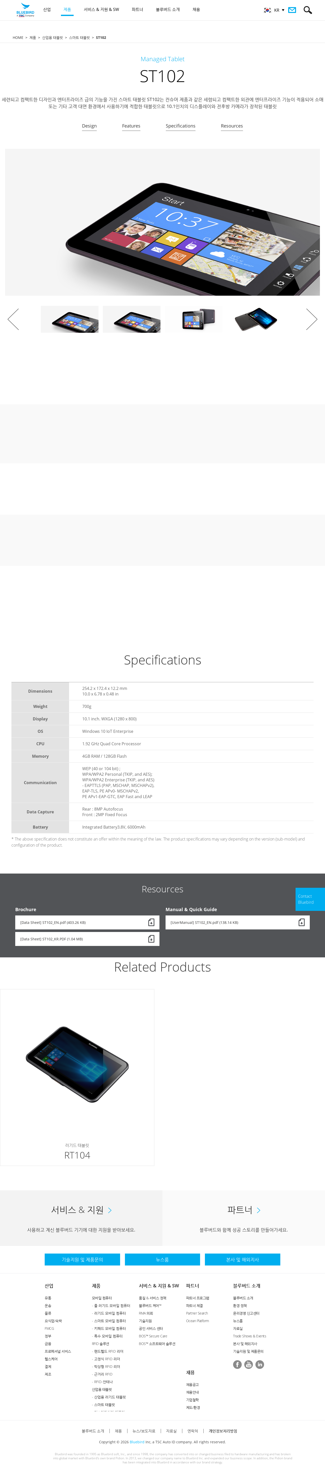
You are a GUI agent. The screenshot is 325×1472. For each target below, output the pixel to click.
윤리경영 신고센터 (246, 1313)
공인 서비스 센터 (151, 1328)
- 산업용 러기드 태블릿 (109, 1397)
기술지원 (145, 1320)
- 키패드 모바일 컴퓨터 (109, 1328)
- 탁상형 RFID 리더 (106, 1366)
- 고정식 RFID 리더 (106, 1358)
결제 (48, 1366)
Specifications (181, 126)
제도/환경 (193, 1407)
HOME (18, 37)
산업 (49, 1286)
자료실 (238, 1328)
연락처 (192, 1430)
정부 (48, 1336)
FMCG (49, 1328)
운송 (48, 1305)
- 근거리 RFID (102, 1374)
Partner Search (197, 1313)
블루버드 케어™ (150, 1305)
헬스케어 (51, 1358)
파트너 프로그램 (197, 1297)
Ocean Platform (197, 1320)
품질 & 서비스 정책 (152, 1297)
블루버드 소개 (246, 1286)
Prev (13, 319)
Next (311, 319)
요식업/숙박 (53, 1320)
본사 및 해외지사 (245, 1343)
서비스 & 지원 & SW (159, 1286)
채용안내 (192, 1392)
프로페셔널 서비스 (58, 1351)
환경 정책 (240, 1305)
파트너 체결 (194, 1305)
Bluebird (137, 1441)
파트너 (192, 1286)
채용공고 (192, 1384)
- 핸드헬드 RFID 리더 (107, 1351)
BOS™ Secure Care (153, 1336)
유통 (48, 1297)
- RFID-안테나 (102, 1381)
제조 (48, 1374)
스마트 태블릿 (79, 37)
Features (131, 126)
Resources (232, 126)
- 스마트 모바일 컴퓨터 (109, 1320)
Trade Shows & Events (249, 1336)
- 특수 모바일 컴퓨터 (107, 1336)
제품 (32, 37)
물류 (48, 1313)
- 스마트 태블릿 (103, 1404)
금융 (48, 1343)
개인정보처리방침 (223, 1430)
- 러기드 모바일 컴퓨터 (109, 1313)
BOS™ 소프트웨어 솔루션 (157, 1343)
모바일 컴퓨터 (102, 1297)
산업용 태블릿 (52, 37)
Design (89, 126)
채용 (190, 1372)
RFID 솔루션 (100, 1343)
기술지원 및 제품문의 (248, 1351)
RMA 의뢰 (146, 1313)
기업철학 (192, 1399)
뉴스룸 (238, 1320)
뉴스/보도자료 (144, 1430)
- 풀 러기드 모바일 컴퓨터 (111, 1305)
